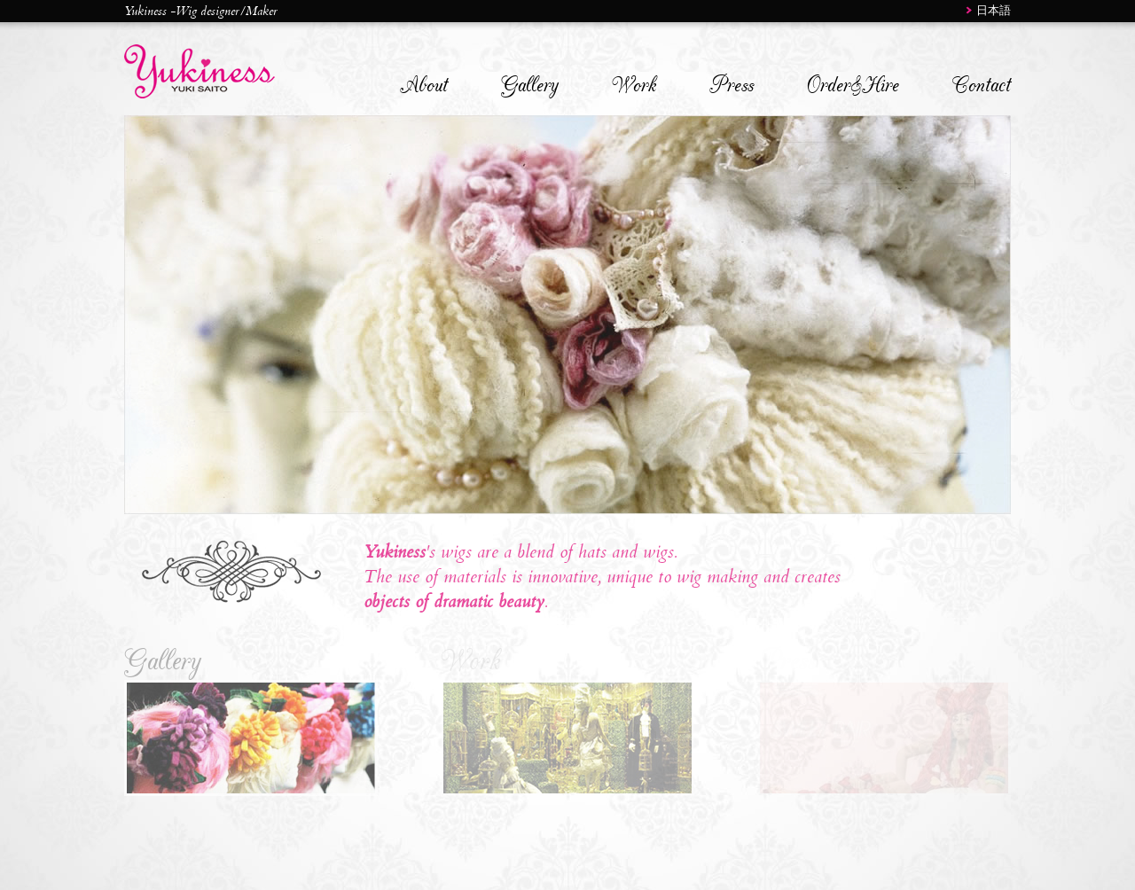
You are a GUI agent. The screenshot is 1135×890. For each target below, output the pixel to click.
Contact (981, 85)
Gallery (530, 85)
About (424, 85)
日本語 (993, 10)
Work (634, 85)
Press (731, 85)
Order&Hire (853, 85)
